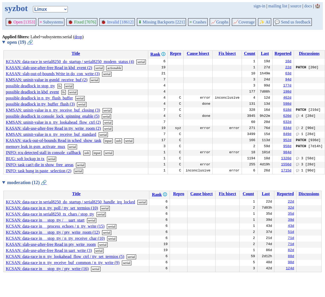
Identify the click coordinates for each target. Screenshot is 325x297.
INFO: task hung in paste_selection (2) (38, 171)
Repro (175, 53)
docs (308, 6)
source (296, 6)
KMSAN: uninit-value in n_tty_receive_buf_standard (51, 134)
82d (291, 250)
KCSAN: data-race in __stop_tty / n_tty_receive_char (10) (55, 238)
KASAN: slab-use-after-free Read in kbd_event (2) (49, 67)
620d (287, 116)
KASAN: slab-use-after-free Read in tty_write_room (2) (53, 128)
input (108, 141)
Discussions (309, 53)
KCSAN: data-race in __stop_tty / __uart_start (45, 220)
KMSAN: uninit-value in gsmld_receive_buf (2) (46, 80)
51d (291, 232)
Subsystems (51, 22)
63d (288, 73)
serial (141, 62)
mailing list (277, 6)
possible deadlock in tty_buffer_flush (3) (40, 104)
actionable (114, 68)
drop (78, 37)
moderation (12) (27, 182)
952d (287, 140)
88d (291, 256)
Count (249, 53)
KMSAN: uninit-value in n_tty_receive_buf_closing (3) (53, 110)
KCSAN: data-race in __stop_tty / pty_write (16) (47, 268)
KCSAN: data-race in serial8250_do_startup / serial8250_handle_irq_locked (70, 202)
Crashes (197, 22)
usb (118, 141)
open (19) (20, 42)
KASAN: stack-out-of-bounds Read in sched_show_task (53, 140)
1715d (286, 171)
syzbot (16, 8)
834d (287, 128)
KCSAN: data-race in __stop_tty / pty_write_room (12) (53, 232)
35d (291, 214)
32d (291, 208)
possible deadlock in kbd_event (32, 92)
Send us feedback (292, 22)
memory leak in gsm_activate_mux (35, 146)
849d (287, 134)
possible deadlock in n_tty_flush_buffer (39, 98)
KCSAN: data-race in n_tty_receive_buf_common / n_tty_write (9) (63, 262)
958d (287, 146)
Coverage (244, 22)
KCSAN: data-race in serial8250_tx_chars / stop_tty (50, 214)
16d (288, 61)
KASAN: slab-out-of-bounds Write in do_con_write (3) (53, 73)
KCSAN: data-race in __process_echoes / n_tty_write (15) (55, 226)
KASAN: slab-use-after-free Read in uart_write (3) (49, 250)
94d (288, 80)
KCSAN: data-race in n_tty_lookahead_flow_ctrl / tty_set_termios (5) (65, 256)
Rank (155, 54)
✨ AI (264, 22)
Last (265, 53)
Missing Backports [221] (161, 22)
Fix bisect (227, 53)
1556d (286, 164)
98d (291, 262)
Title (76, 53)
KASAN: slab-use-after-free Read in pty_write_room (51, 244)
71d (291, 238)
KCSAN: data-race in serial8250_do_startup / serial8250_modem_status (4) (70, 61)
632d (287, 122)
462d (287, 98)
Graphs (219, 22)
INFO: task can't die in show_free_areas (40, 164)
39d (291, 220)
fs (59, 86)
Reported (283, 53)
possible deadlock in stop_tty (30, 86)
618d (287, 110)
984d (287, 152)
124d (290, 268)
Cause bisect (198, 53)
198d (287, 92)
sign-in (259, 6)
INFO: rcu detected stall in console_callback (43, 152)
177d (287, 86)
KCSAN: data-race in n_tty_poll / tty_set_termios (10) (52, 208)
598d (287, 104)
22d (288, 67)
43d (291, 226)
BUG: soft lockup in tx (25, 158)
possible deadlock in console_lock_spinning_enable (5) (52, 116)
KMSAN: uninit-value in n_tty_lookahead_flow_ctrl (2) (53, 122)
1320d (286, 158)
